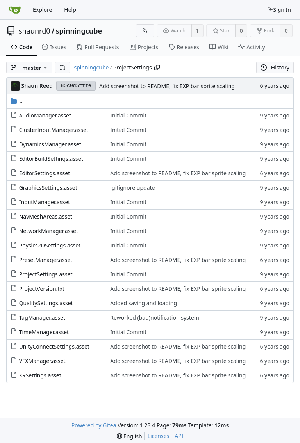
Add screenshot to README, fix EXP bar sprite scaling (167, 86)
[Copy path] (157, 67)
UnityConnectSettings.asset (54, 346)
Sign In (279, 9)
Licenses (159, 435)
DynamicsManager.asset (50, 144)
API (179, 435)
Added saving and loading (143, 303)
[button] (62, 67)
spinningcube (79, 31)
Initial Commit (128, 115)
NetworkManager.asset (48, 231)
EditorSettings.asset (44, 173)
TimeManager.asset (44, 332)
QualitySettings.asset (46, 303)
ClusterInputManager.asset (53, 129)
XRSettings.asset (40, 375)
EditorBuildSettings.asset (51, 158)
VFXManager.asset (42, 361)
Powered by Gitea (93, 425)
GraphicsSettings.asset (48, 187)
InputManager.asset (44, 202)
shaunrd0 (34, 31)
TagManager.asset (42, 317)
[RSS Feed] (145, 30)
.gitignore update (132, 187)
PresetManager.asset (46, 259)
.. (17, 101)
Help (70, 9)
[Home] (15, 10)
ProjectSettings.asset (46, 274)
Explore (42, 9)
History (275, 67)
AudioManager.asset (45, 115)
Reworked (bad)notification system (154, 317)
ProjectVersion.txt (41, 288)
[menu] (129, 436)
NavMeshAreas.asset (45, 216)
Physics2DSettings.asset (49, 245)
